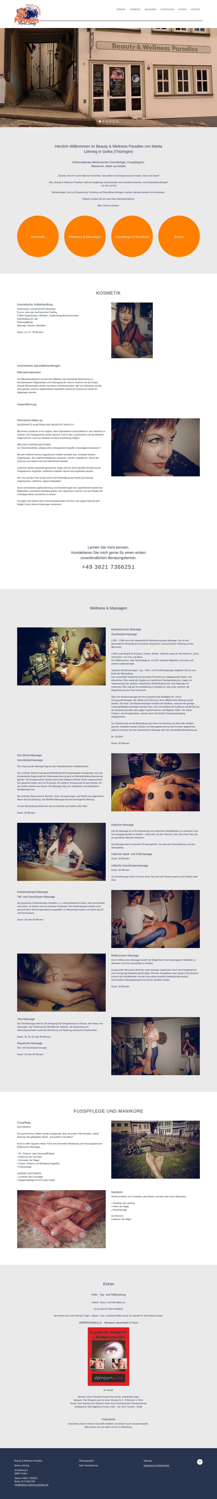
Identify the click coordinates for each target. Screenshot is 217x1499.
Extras (183, 9)
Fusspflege (167, 9)
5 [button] (114, 122)
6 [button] (117, 122)
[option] (108, 72)
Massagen (150, 9)
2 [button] (104, 122)
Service (121, 9)
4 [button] (110, 122)
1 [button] (100, 122)
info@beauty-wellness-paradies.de (31, 1485)
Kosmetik (135, 9)
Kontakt (195, 9)
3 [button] (107, 122)
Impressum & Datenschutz (157, 1465)
